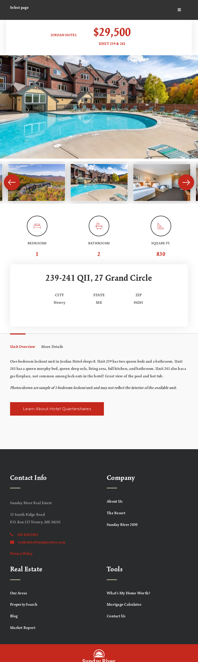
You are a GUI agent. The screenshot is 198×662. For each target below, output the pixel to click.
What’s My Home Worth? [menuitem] (128, 593)
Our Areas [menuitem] (18, 593)
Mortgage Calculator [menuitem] (124, 605)
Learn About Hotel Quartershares (57, 408)
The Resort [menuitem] (116, 513)
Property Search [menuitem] (23, 605)
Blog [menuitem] (14, 616)
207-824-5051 (24, 535)
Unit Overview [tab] (22, 347)
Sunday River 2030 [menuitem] (122, 525)
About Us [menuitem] (114, 502)
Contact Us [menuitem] (116, 616)
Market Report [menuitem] (22, 628)
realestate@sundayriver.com (37, 542)
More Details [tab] (52, 347)
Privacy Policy (21, 554)
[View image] (36, 182)
